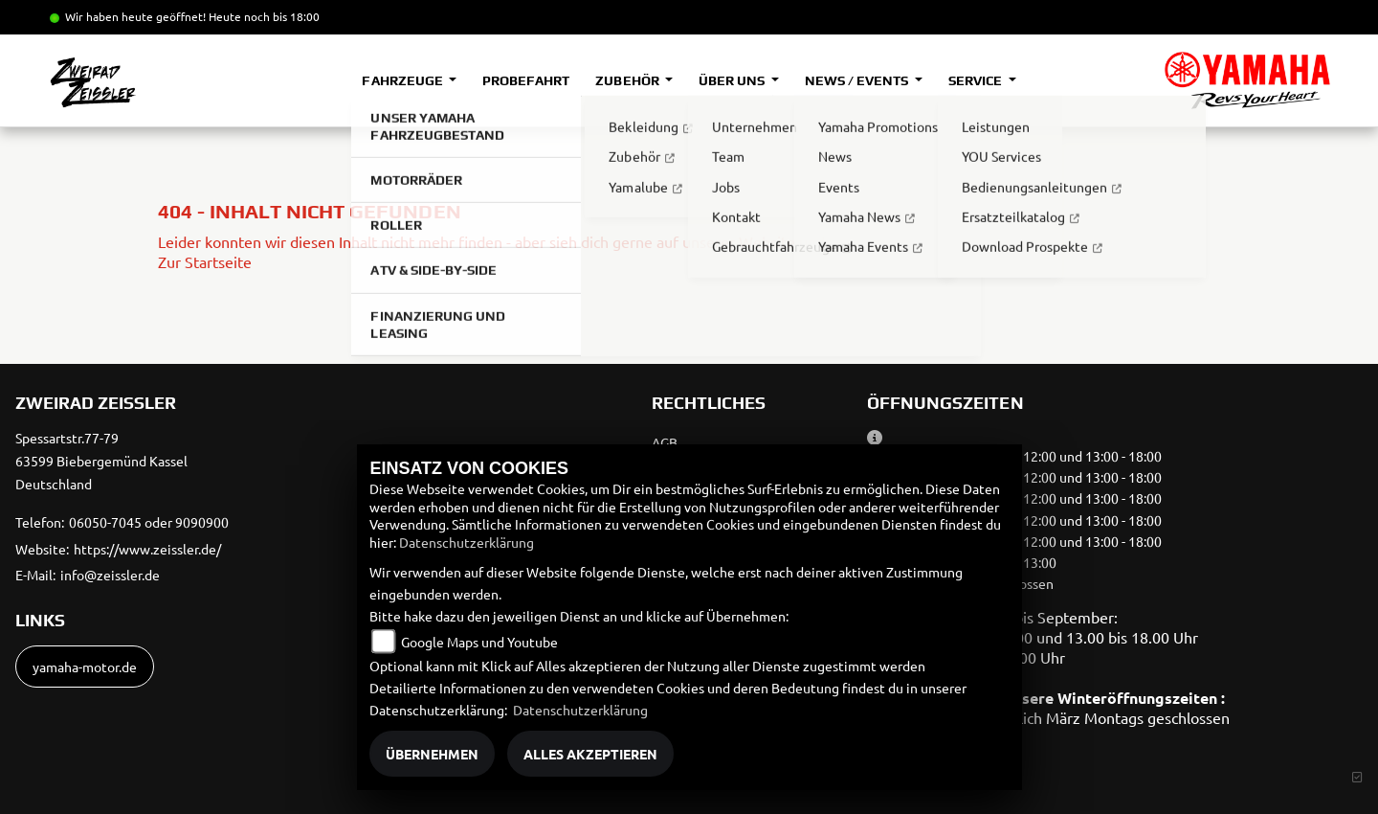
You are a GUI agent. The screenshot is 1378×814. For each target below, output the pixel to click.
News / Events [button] (858, 80)
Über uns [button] (733, 80)
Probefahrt (525, 80)
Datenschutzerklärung (466, 542)
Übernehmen (432, 753)
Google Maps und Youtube (479, 641)
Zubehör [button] (628, 80)
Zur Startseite (205, 261)
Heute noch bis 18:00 (264, 16)
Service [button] (976, 80)
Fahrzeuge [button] (403, 80)
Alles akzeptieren (590, 753)
